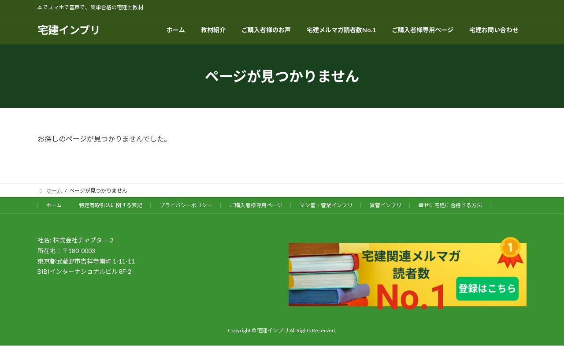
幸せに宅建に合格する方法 (450, 205)
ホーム (54, 205)
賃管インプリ (385, 205)
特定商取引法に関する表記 (110, 205)
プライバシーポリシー (186, 205)
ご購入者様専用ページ (256, 205)
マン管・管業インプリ (326, 205)
